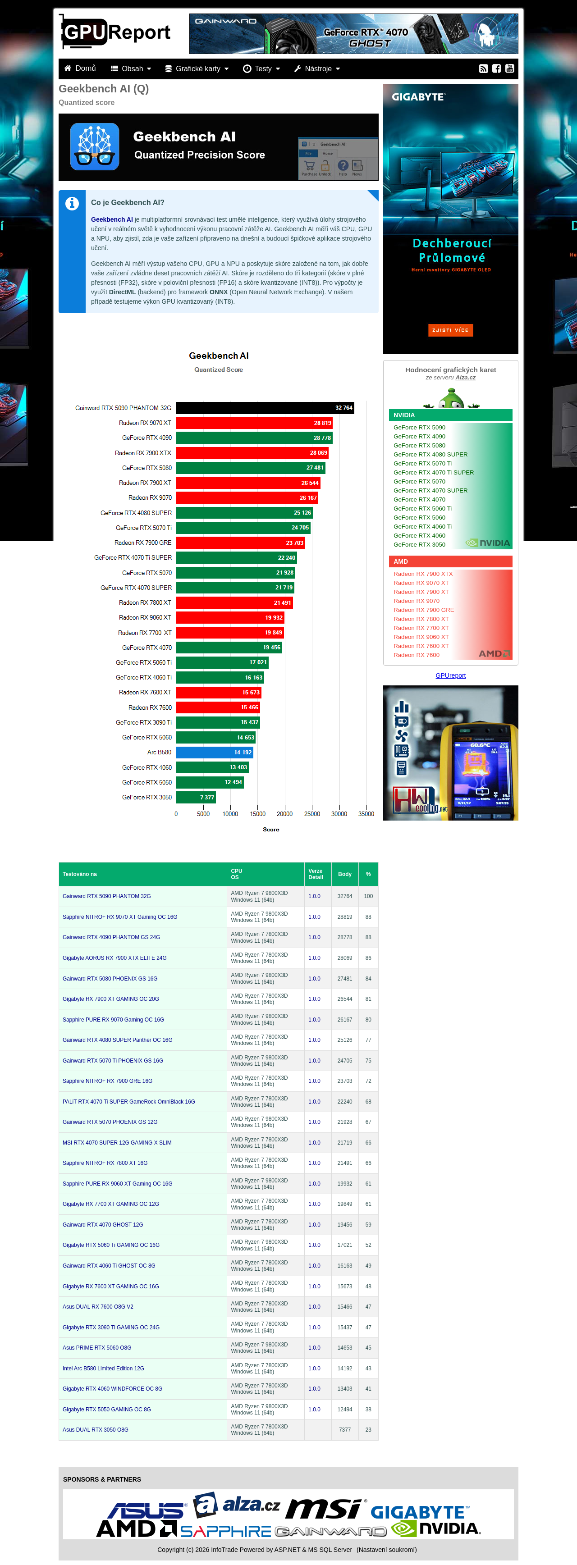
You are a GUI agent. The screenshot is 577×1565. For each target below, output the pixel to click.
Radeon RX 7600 (417, 655)
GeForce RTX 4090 (419, 436)
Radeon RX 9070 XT (421, 582)
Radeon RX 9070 (417, 601)
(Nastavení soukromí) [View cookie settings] (387, 1549)
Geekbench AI (112, 219)
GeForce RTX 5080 (419, 445)
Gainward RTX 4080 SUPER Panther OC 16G (118, 1040)
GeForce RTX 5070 (419, 481)
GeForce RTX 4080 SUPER (431, 454)
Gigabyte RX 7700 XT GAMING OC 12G (111, 1204)
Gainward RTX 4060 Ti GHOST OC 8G (109, 1266)
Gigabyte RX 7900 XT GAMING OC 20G (111, 999)
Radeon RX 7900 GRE (424, 610)
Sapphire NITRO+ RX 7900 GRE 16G (107, 1081)
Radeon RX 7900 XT (421, 592)
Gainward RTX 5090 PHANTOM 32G (107, 896)
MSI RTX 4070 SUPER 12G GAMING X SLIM (117, 1143)
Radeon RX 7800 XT (421, 619)
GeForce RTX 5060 (419, 517)
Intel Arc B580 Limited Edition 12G (103, 1368)
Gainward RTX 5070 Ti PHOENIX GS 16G (113, 1061)
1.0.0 (314, 896)
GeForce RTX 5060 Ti (423, 508)
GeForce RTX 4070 (419, 499)
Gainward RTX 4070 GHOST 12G (103, 1225)
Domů (81, 68)
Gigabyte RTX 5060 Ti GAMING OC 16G (111, 1245)
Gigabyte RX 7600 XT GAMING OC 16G (111, 1286)
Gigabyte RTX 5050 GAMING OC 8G (107, 1409)
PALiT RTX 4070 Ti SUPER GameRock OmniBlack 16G (129, 1102)
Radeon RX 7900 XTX (423, 573)
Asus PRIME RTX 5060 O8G (97, 1348)
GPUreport (451, 675)
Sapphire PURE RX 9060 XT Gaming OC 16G (118, 1184)
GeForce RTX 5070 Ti (423, 463)
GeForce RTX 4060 (419, 535)
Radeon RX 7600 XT (421, 646)
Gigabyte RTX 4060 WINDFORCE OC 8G (112, 1389)
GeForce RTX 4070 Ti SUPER (434, 472)
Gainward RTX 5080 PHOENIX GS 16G (110, 979)
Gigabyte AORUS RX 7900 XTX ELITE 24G (115, 958)
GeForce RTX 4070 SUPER (431, 490)
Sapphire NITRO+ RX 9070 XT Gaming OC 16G (120, 917)
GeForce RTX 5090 (419, 427)
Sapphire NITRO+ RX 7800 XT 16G (105, 1163)
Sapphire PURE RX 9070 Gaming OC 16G (113, 1020)
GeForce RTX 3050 (419, 544)
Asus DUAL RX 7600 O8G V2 (98, 1307)
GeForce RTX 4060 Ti (423, 526)
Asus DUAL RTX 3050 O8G (95, 1430)
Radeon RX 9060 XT (421, 637)
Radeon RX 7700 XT (421, 628)
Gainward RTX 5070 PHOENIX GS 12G (110, 1122)
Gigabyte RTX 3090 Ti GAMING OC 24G (111, 1327)
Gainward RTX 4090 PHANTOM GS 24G (111, 937)
